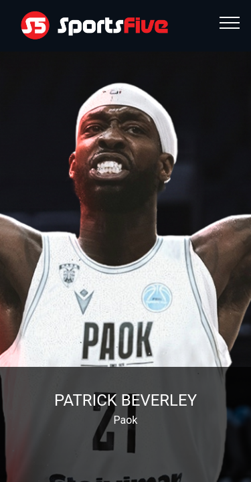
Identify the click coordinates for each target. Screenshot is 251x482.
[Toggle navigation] (230, 22)
